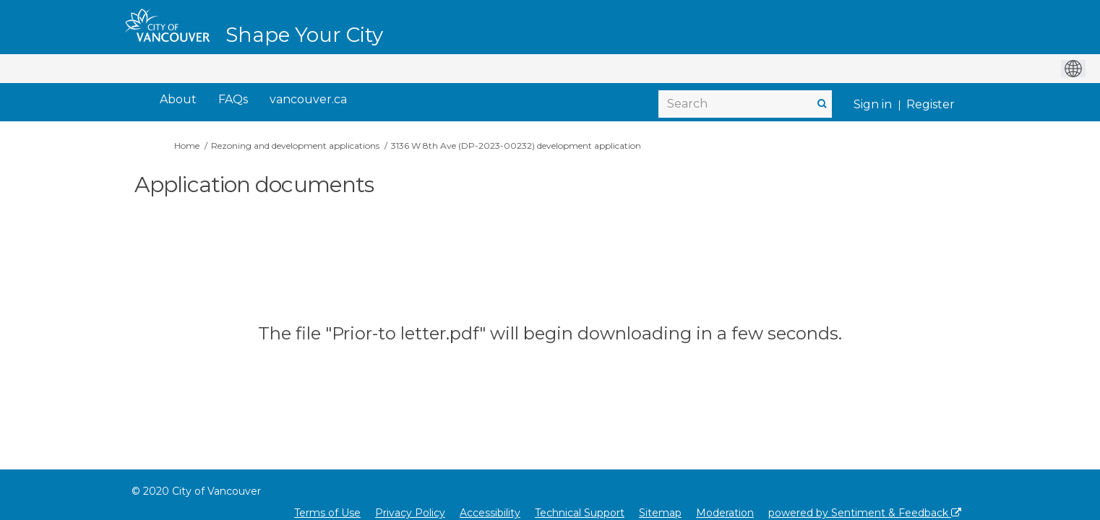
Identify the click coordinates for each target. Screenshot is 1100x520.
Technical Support (579, 512)
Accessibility (490, 512)
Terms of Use (327, 512)
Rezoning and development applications (295, 145)
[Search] (745, 104)
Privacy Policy (410, 512)
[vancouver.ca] (308, 100)
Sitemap (660, 512)
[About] (178, 100)
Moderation (725, 512)
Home (186, 145)
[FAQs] (233, 100)
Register (930, 104)
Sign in (873, 104)
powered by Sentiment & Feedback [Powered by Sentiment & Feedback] (864, 512)
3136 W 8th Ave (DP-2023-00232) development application (516, 145)
